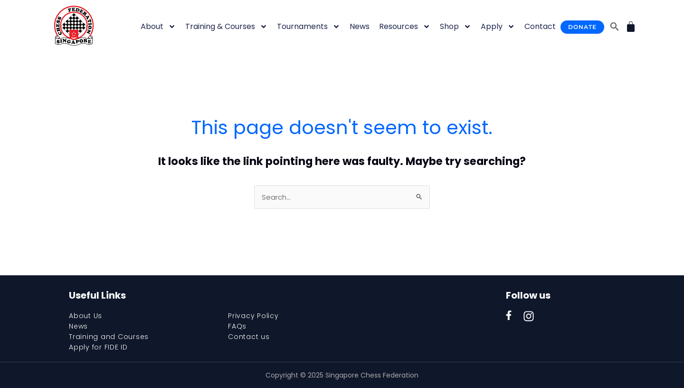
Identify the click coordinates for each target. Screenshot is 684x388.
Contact (540, 26)
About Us (85, 315)
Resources (404, 26)
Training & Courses (226, 26)
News (360, 26)
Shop (455, 26)
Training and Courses (109, 336)
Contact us (249, 336)
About (158, 26)
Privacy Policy (253, 315)
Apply (498, 26)
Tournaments (308, 26)
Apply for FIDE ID (98, 347)
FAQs (237, 326)
